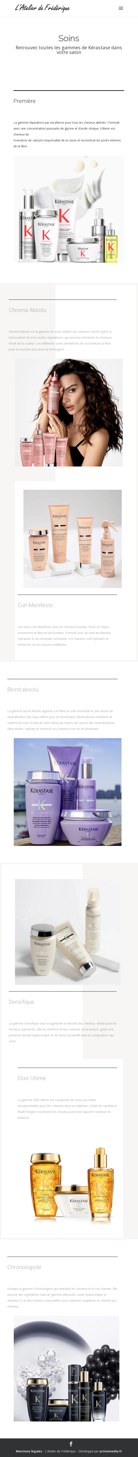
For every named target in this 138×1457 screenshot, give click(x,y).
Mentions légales (29, 1451)
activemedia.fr (110, 1451)
